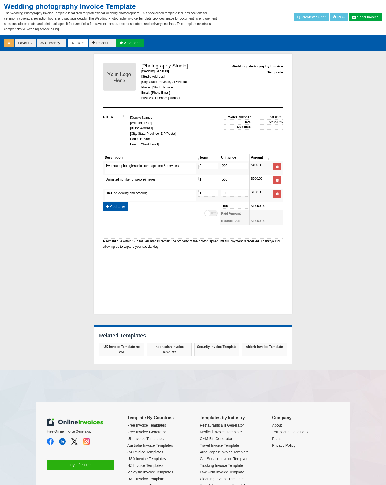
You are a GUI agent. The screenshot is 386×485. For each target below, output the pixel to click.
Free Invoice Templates (146, 425)
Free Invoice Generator (146, 432)
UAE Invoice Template (145, 479)
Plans (276, 439)
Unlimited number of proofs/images (150, 181)
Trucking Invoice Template (221, 465)
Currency (52, 43)
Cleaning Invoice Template (222, 479)
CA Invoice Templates (145, 452)
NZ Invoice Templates (145, 465)
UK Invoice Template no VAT (121, 349)
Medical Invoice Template (221, 432)
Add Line (115, 206)
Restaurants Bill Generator (222, 425)
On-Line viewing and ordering (150, 195)
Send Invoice (365, 17)
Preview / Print (311, 17)
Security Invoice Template (216, 347)
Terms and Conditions (290, 432)
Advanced (130, 43)
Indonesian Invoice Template (169, 349)
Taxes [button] (78, 43)
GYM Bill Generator (216, 439)
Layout (25, 43)
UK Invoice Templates (145, 439)
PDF (339, 17)
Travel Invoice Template (219, 445)
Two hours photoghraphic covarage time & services (150, 168)
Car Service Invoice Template (224, 459)
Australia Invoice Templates (150, 445)
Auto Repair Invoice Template (224, 452)
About (277, 425)
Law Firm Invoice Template (222, 472)
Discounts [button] (102, 43)
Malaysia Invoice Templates (150, 472)
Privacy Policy (283, 445)
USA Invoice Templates (146, 459)
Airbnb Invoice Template (264, 347)
